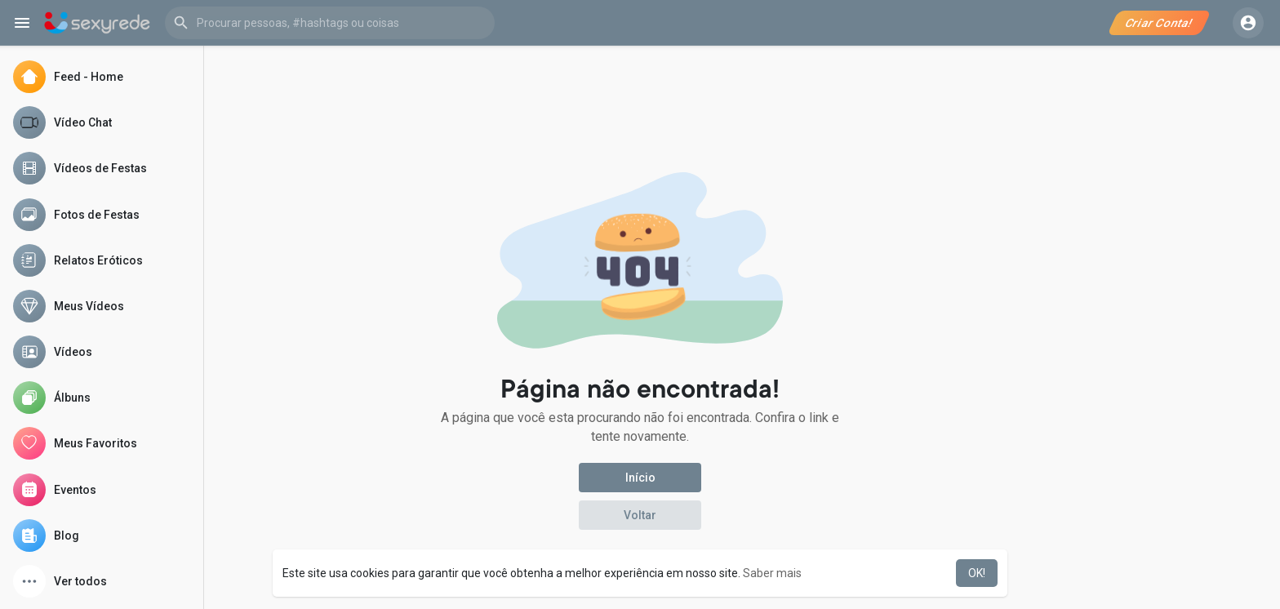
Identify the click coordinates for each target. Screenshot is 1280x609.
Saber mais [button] (772, 573)
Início (640, 477)
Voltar (640, 515)
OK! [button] (976, 573)
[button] (330, 23)
